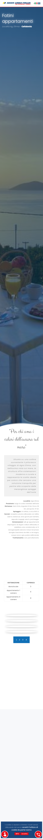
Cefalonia (27, 26)
